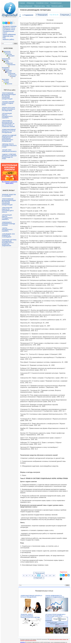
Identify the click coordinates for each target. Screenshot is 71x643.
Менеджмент (6, 67)
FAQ (4, 38)
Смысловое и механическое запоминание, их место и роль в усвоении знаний (8, 123)
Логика (7, 61)
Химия (7, 82)
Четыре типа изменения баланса (9, 150)
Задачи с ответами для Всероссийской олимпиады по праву (9, 156)
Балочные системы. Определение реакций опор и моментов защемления (9, 242)
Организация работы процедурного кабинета (7, 116)
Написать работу (8, 39)
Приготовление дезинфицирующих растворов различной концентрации (9, 96)
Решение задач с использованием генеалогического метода (30, 616)
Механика (6, 69)
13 (50, 575)
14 (53, 575)
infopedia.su (22, 642)
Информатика (6, 59)
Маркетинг (10, 63)
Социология (11, 73)
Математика (11, 64)
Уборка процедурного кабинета (7, 229)
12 (46, 575)
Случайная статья (9, 29)
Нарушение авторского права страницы (57, 639)
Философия (5, 79)
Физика (13, 76)
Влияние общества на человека (9, 195)
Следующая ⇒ (39, 577)
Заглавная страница (9, 26)
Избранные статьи (9, 28)
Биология (8, 53)
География (11, 56)
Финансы (6, 81)
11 (42, 575)
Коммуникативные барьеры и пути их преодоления (9, 131)
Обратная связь (8, 36)
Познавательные (56, 3)
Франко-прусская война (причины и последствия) (8, 109)
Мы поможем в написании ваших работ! (9, 182)
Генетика (9, 54)
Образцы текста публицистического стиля (9, 145)
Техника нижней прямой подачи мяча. (8, 103)
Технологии (13, 75)
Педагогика (8, 70)
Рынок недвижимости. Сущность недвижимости (54, 596)
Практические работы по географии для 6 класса (8, 210)
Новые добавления (9, 34)
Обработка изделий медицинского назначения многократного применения (9, 138)
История (5, 60)
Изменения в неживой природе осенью (8, 224)
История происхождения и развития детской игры (55, 615)
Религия (9, 72)
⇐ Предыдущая (41, 14)
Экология (9, 83)
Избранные (30, 3)
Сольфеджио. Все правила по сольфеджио (8, 235)
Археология (6, 51)
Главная (22, 3)
